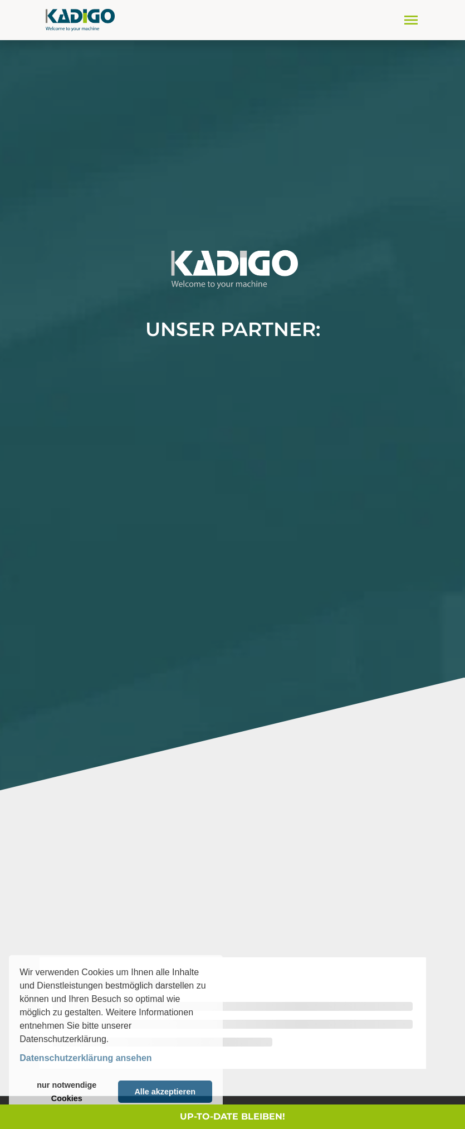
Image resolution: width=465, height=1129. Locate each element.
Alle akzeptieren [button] (164, 1091)
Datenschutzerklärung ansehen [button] (85, 1058)
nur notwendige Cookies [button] (66, 1092)
